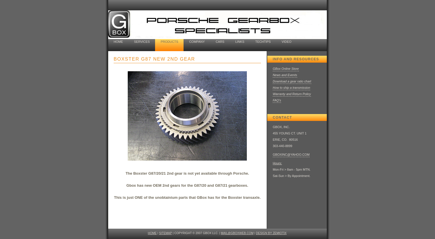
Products (169, 41)
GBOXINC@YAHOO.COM (291, 154)
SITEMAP (165, 233)
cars (220, 41)
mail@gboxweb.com (237, 233)
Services (142, 41)
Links (239, 41)
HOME (152, 233)
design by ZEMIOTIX (271, 233)
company (197, 41)
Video (286, 41)
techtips (263, 41)
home (118, 41)
